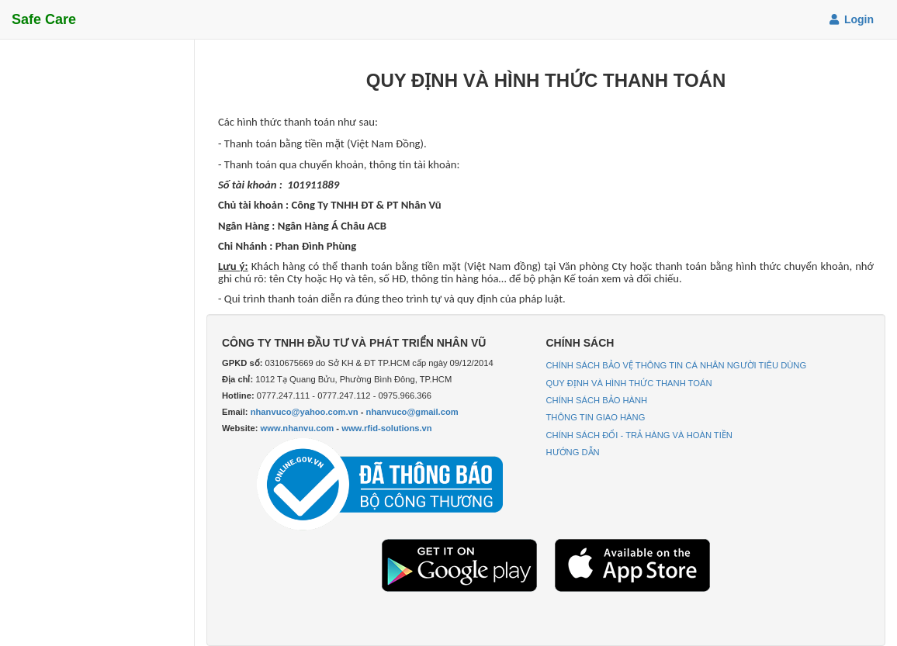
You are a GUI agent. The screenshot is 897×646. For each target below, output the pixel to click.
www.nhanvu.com (297, 428)
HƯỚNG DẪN (573, 452)
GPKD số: (242, 363)
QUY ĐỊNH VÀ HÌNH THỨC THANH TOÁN (629, 383)
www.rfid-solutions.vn (386, 428)
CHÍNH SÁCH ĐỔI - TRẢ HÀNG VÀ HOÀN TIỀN (639, 435)
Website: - (327, 428)
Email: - (340, 411)
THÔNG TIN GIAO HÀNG (596, 417)
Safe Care (44, 19)
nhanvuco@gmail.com (412, 411)
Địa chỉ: (237, 379)
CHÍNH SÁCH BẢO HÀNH (597, 400)
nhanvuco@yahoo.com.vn (304, 411)
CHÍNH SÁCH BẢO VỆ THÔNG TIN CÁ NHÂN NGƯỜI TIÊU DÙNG (676, 365)
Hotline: (238, 395)
